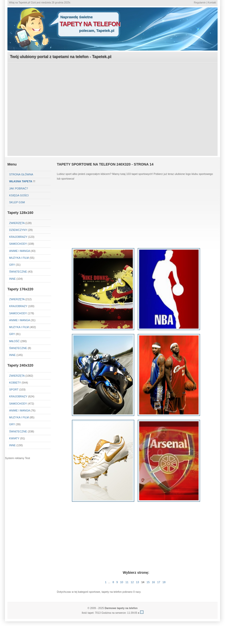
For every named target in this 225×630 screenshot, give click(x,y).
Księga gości (19, 195)
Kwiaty (14, 438)
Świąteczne (18, 271)
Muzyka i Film (19, 257)
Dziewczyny (18, 229)
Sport (14, 389)
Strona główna (21, 174)
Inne (12, 278)
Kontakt (212, 2)
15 (148, 582)
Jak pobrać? (18, 188)
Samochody (18, 243)
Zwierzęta (16, 223)
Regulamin (200, 2)
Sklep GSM (17, 202)
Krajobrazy (18, 236)
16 (153, 582)
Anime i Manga (19, 250)
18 (163, 582)
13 (137, 582)
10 (121, 582)
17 (158, 582)
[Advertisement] (112, 97)
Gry (12, 264)
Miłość (14, 341)
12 (132, 582)
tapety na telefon (90, 23)
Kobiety (15, 382)
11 (126, 582)
